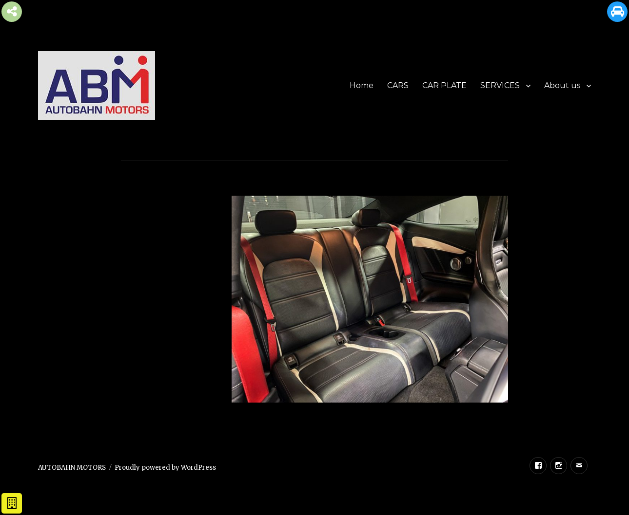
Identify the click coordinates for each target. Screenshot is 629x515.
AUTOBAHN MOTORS (72, 467)
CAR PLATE (444, 85)
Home (361, 85)
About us (562, 85)
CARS (398, 85)
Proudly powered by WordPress (165, 467)
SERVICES (500, 85)
